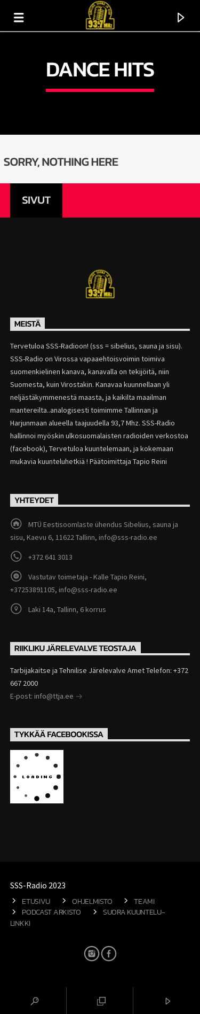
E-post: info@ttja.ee (46, 697)
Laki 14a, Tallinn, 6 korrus (67, 609)
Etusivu (36, 901)
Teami (144, 901)
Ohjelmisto (92, 901)
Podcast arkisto (51, 912)
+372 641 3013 (50, 557)
